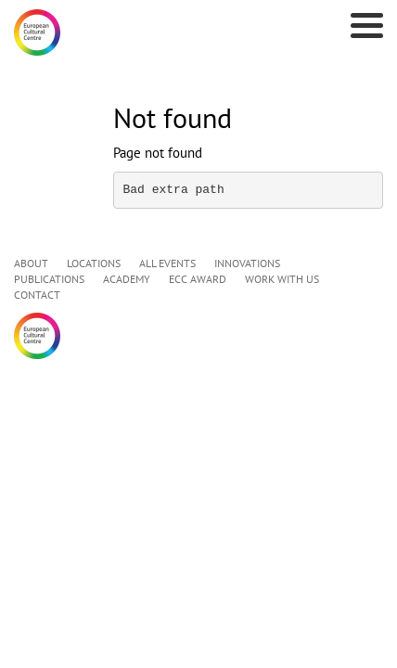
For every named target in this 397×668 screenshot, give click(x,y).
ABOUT (31, 263)
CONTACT (37, 295)
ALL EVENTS (167, 263)
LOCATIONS (94, 263)
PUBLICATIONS (49, 279)
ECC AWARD (197, 279)
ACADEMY (126, 279)
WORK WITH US (282, 279)
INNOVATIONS (247, 263)
